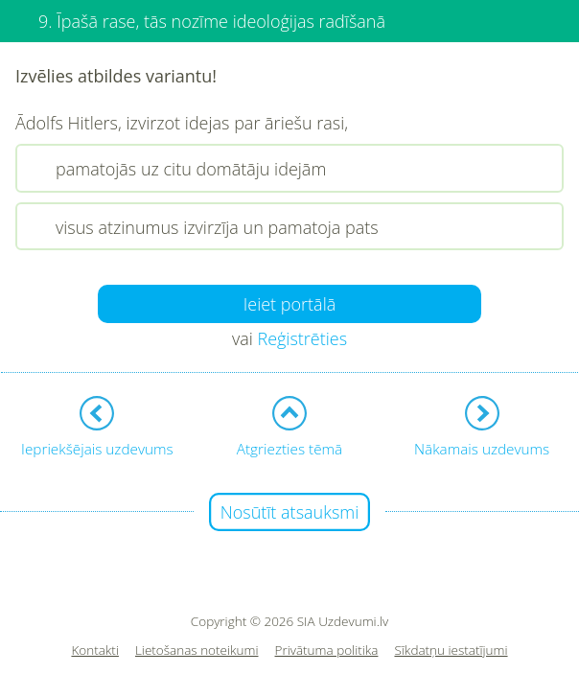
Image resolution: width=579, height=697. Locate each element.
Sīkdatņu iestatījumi (450, 650)
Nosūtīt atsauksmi (289, 511)
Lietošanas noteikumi (197, 650)
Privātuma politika (327, 650)
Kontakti (95, 650)
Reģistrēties (302, 338)
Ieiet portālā (289, 303)
